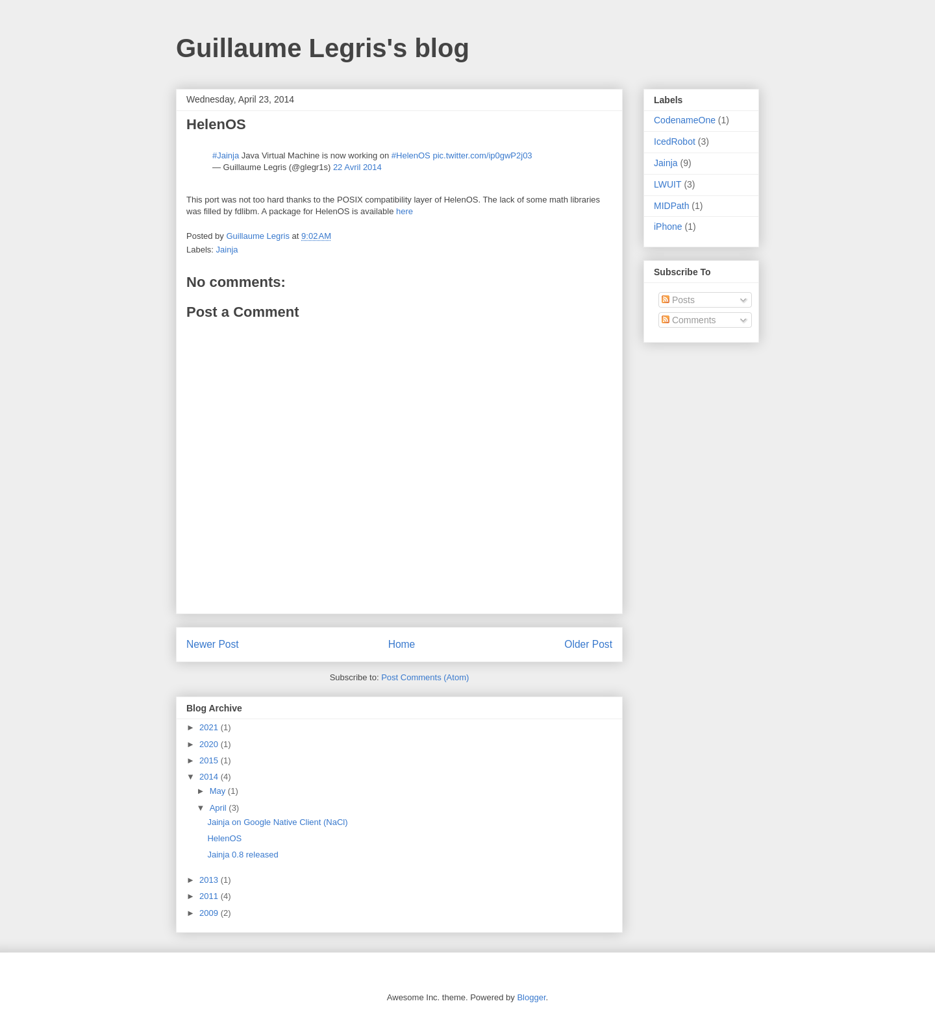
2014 (210, 777)
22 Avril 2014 (357, 167)
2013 (210, 880)
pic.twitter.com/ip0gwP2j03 (482, 155)
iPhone (668, 226)
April (219, 808)
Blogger (531, 997)
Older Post (588, 644)
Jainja (227, 249)
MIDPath (671, 206)
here (404, 211)
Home (402, 644)
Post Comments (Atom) (425, 677)
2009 (210, 913)
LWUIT (668, 184)
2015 (210, 760)
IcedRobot (674, 141)
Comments (689, 320)
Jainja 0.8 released (242, 854)
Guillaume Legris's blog (322, 48)
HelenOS (224, 838)
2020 (210, 744)
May (219, 791)
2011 (210, 896)
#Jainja (225, 155)
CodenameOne (685, 120)
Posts (678, 300)
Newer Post (212, 644)
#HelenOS (411, 155)
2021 (210, 727)
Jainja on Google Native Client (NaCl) (277, 822)
